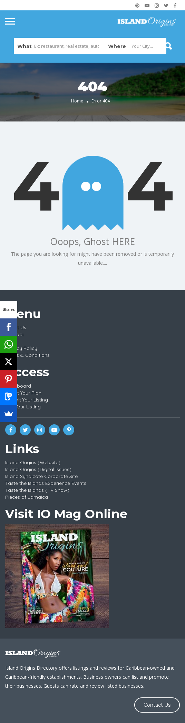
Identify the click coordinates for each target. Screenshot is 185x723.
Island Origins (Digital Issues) (38, 469)
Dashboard (18, 386)
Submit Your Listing (26, 400)
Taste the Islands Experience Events (45, 483)
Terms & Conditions (27, 355)
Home (77, 101)
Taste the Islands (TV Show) (37, 490)
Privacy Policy (21, 348)
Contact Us (157, 705)
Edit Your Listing (23, 407)
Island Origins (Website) (32, 462)
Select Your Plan (23, 393)
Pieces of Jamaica (26, 497)
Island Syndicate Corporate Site (41, 476)
